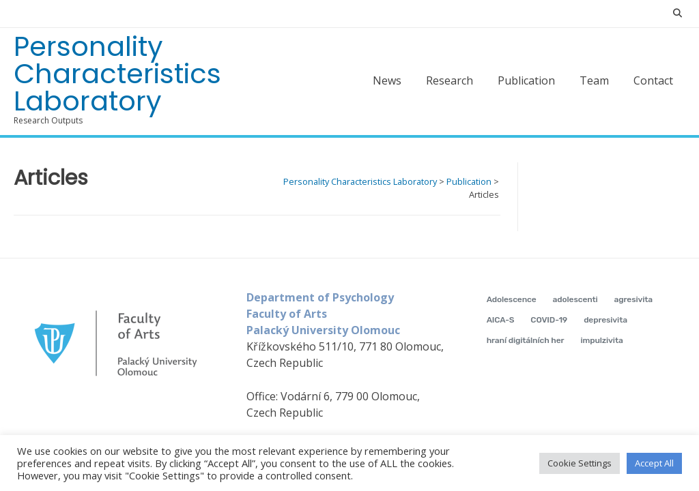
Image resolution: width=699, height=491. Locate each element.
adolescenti (575, 299)
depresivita (605, 320)
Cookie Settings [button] (579, 463)
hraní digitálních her (526, 340)
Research (449, 80)
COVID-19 (548, 320)
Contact (653, 80)
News (387, 80)
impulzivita (601, 340)
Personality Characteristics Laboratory (117, 73)
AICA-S (501, 320)
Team (594, 80)
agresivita (633, 299)
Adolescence (512, 299)
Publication (526, 80)
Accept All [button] (654, 463)
